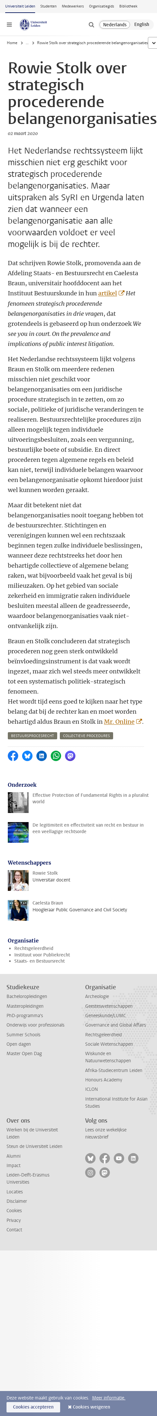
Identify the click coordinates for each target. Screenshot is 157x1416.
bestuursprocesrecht (32, 735)
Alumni (13, 1156)
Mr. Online (119, 721)
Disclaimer (17, 1201)
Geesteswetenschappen (109, 1006)
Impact (13, 1166)
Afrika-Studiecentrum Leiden (113, 1070)
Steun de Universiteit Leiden (34, 1146)
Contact (14, 1230)
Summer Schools (23, 1035)
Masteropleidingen (25, 1006)
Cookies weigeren (91, 1407)
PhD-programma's (25, 1016)
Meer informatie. (108, 1398)
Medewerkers (73, 6)
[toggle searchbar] (91, 25)
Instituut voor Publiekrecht (42, 955)
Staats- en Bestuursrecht (39, 961)
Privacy (14, 1220)
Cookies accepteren (33, 1407)
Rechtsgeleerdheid (33, 948)
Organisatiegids (101, 6)
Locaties (15, 1192)
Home (12, 42)
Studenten (48, 6)
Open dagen (19, 1044)
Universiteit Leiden (20, 6)
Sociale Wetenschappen (109, 1044)
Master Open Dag (24, 1054)
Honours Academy (103, 1080)
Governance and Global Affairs (115, 1025)
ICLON (91, 1089)
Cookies (14, 1211)
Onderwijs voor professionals (35, 1025)
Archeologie (97, 996)
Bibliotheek (128, 6)
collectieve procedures (86, 735)
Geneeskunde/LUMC (105, 1016)
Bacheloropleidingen (27, 996)
